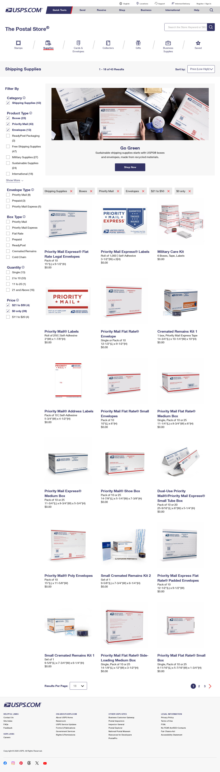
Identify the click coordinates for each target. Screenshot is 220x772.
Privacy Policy (167, 717)
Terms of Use (167, 721)
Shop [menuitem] (122, 9)
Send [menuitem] (82, 9)
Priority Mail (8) (21, 194)
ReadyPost (19, 245)
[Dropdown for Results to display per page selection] (78, 686)
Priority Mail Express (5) (26, 206)
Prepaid (17, 239)
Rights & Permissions (65, 735)
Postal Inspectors (116, 721)
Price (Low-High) (199, 68)
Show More (13, 180)
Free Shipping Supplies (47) (26, 149)
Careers (6, 737)
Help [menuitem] (196, 9)
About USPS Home (64, 717)
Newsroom (61, 721)
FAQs (5, 724)
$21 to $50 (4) (21, 305)
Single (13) (18, 272)
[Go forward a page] (210, 686)
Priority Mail (19, 221)
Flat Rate (17, 233)
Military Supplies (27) (25, 157)
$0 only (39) (19, 311)
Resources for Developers (120, 735)
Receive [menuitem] (101, 9)
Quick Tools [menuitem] (60, 9)
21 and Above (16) (23, 289)
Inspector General (116, 724)
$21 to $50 (158, 191)
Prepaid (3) (18, 200)
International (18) (22, 173)
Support (161, 4)
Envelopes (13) (21, 129)
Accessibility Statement (171, 735)
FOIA (163, 724)
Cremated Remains (24, 251)
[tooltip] (24, 97)
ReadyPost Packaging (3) (26, 138)
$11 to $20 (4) (20, 316)
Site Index (7, 721)
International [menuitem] (172, 9)
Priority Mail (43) (22, 123)
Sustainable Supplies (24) (25, 165)
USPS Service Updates (66, 724)
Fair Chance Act (168, 731)
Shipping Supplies (56, 191)
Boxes (83, 191)
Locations (144, 4)
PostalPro (113, 738)
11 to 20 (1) (19, 284)
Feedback (7, 728)
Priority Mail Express (24, 227)
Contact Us (8, 717)
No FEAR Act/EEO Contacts (173, 728)
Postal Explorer (115, 728)
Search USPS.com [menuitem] (211, 10)
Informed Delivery (182, 4)
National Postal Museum (119, 731)
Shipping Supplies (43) (26, 102)
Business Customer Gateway (121, 717)
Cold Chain (19, 257)
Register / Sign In (204, 4)
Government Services (65, 731)
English (123, 4)
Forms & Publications (65, 728)
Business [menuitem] (146, 9)
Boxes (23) (19, 118)
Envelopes (133, 191)
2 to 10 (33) (19, 278)
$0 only (181, 191)
